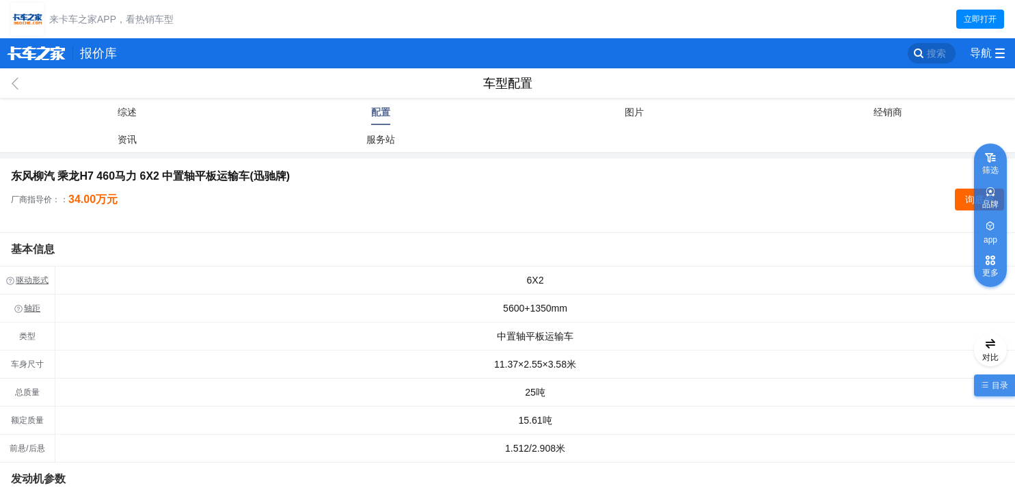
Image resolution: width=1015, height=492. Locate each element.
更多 (990, 272)
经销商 (888, 112)
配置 (380, 112)
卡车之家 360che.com (36, 53)
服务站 (380, 139)
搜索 (936, 53)
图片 (634, 112)
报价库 (98, 53)
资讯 (127, 139)
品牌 (990, 204)
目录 (998, 385)
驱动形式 (32, 280)
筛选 (990, 170)
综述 (127, 112)
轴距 (32, 308)
